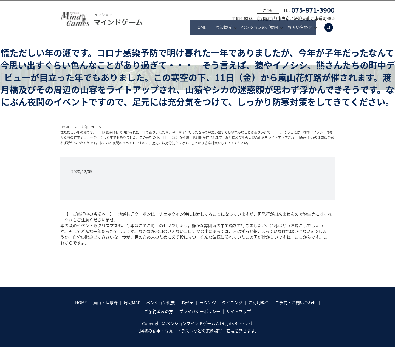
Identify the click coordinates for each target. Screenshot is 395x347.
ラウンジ (207, 303)
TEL (309, 10)
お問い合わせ (299, 27)
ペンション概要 (160, 303)
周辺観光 (209, 27)
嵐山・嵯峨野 (105, 303)
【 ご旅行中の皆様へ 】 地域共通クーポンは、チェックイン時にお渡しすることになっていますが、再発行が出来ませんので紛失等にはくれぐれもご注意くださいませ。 (198, 217)
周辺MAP (132, 303)
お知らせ (88, 127)
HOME (176, 27)
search (332, 27)
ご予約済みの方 (158, 311)
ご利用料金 (259, 303)
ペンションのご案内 (252, 27)
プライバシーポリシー (199, 311)
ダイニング (232, 303)
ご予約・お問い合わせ (295, 303)
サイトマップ (238, 311)
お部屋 (187, 303)
